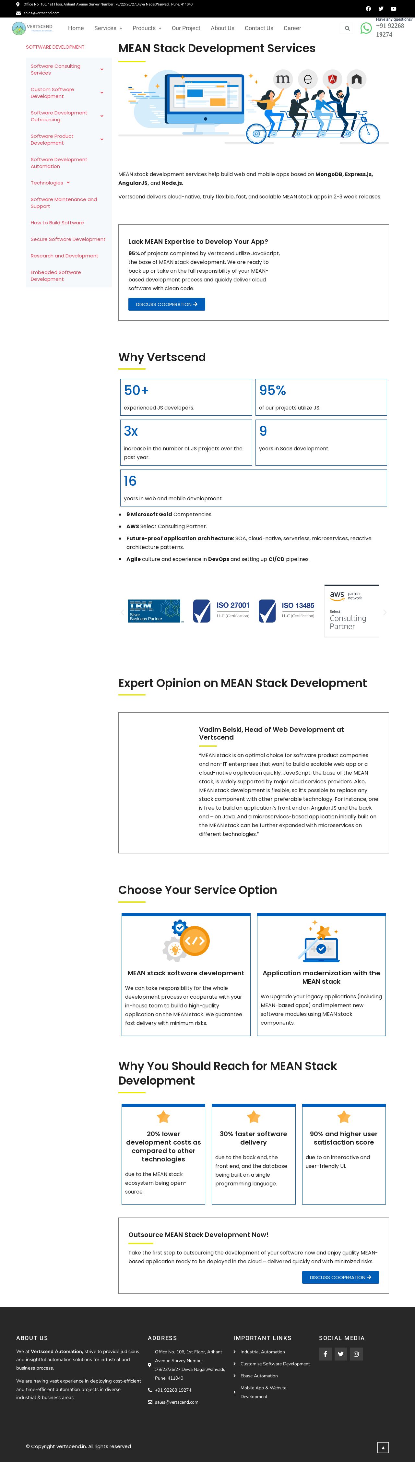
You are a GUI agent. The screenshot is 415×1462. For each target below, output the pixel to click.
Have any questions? (394, 19)
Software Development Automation (59, 163)
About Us (222, 28)
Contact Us (259, 28)
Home (76, 28)
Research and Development (65, 255)
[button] (122, 612)
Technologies (52, 182)
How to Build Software (57, 222)
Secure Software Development (68, 239)
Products (147, 28)
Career (292, 28)
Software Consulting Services (69, 69)
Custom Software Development (69, 93)
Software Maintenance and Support (64, 202)
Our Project (186, 28)
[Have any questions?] (366, 28)
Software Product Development (69, 139)
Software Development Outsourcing (69, 116)
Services (108, 28)
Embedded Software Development (56, 275)
